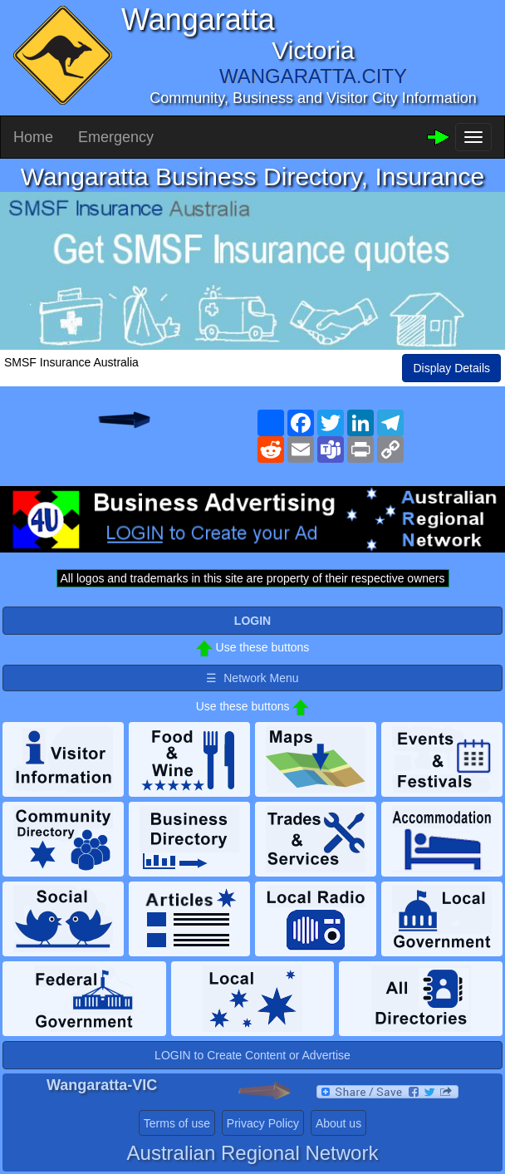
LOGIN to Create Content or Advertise (252, 1055)
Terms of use (177, 1123)
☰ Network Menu (252, 678)
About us (338, 1123)
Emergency (116, 137)
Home (33, 137)
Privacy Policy (263, 1123)
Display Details (451, 368)
